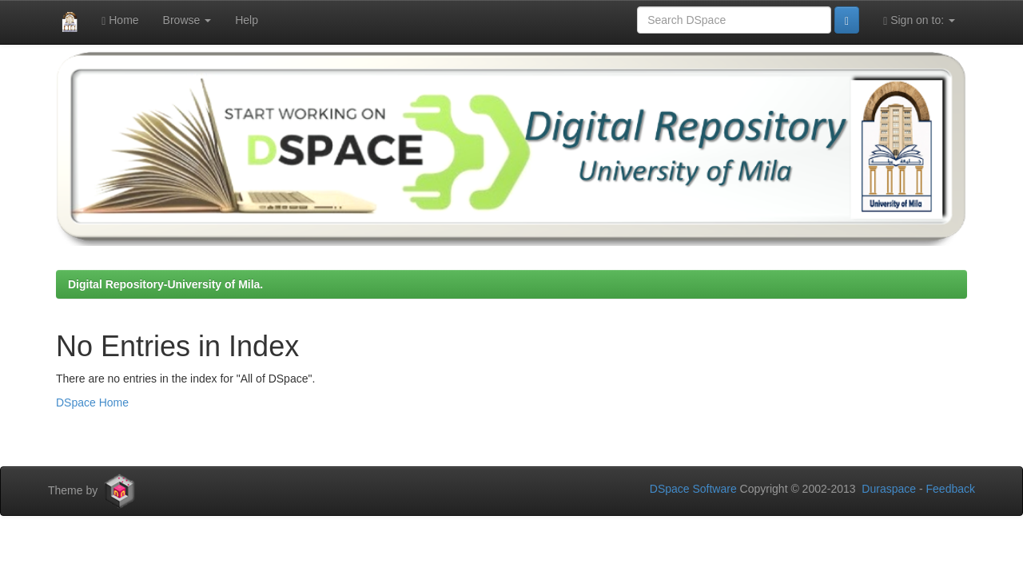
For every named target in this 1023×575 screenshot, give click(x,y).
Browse (187, 20)
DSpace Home (92, 402)
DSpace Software (693, 488)
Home (120, 20)
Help (246, 20)
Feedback (950, 488)
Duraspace (889, 488)
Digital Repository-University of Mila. (165, 284)
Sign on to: (919, 20)
